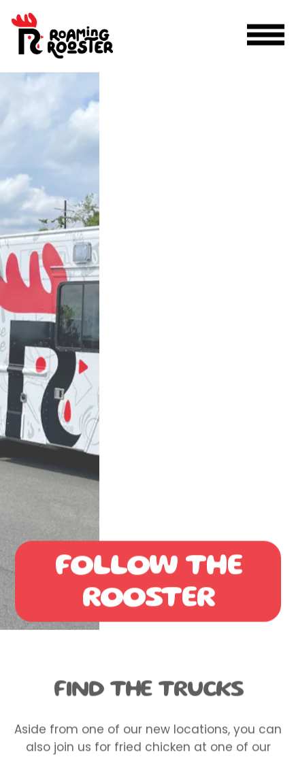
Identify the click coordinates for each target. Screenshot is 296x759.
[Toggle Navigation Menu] (265, 35)
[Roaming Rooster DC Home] (62, 34)
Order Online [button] (148, 741)
